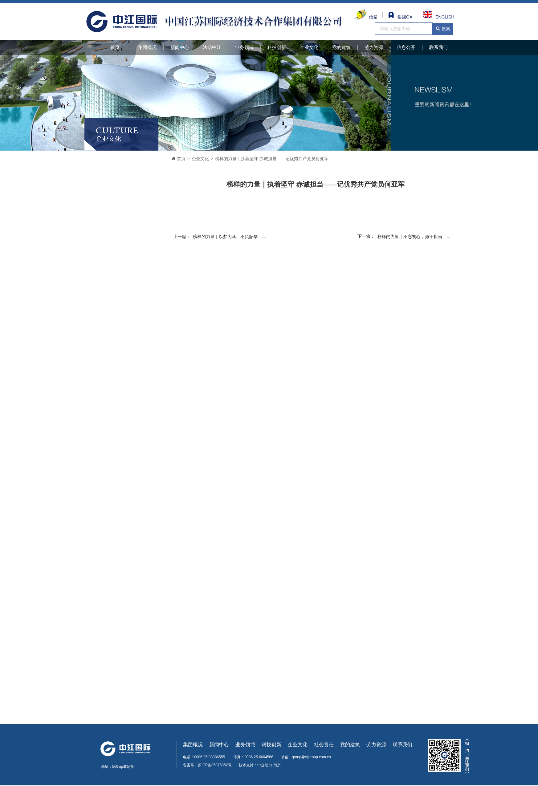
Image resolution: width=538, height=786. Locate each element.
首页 (115, 47)
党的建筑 (341, 47)
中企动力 (264, 765)
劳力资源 (374, 47)
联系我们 (438, 47)
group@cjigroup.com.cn (311, 757)
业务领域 (244, 47)
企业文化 (309, 47)
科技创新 (276, 47)
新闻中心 (179, 47)
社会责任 (324, 744)
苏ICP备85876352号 (214, 765)
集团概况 (147, 47)
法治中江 (212, 47)
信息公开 (406, 47)
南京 (277, 765)
